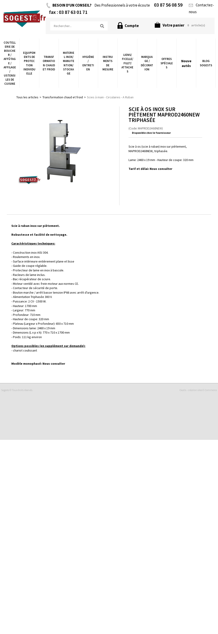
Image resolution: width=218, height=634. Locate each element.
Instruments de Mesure (107, 63)
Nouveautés (186, 63)
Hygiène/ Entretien (88, 63)
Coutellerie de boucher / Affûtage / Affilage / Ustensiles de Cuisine (10, 63)
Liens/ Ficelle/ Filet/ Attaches (127, 63)
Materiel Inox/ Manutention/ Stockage (68, 63)
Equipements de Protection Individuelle (29, 63)
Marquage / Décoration (147, 63)
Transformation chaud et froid (49, 63)
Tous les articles (27, 97)
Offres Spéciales (167, 63)
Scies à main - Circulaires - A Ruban (110, 97)
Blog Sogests (206, 63)
